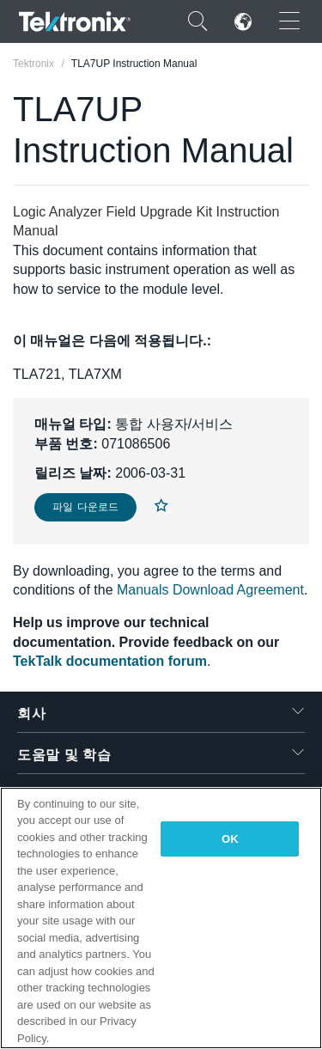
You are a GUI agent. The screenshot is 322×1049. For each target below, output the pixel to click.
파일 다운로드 (85, 507)
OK (230, 838)
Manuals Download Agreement (210, 589)
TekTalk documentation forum (110, 661)
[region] (161, 918)
